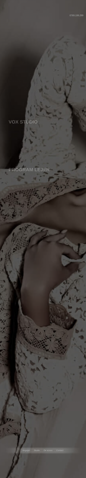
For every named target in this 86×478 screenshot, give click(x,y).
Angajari (26, 450)
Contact (59, 450)
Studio (37, 450)
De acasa (48, 450)
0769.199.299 (76, 15)
